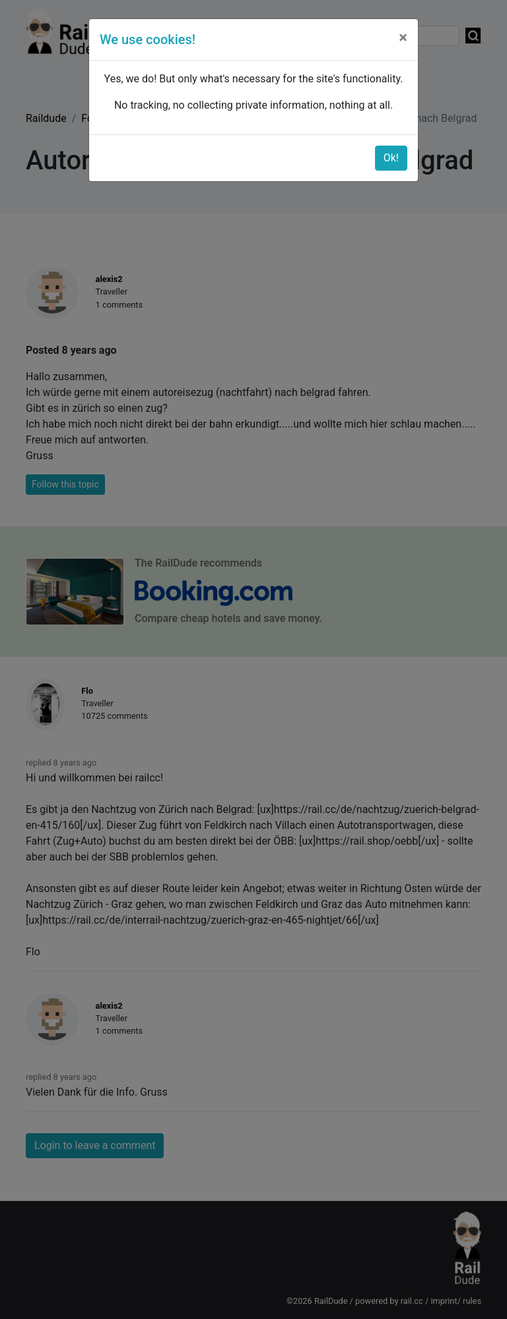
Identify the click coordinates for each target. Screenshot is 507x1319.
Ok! (391, 158)
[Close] (403, 37)
